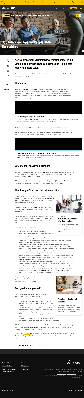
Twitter (7, 60)
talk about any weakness (31, 242)
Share (57, 8)
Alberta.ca (24, 362)
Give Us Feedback (7, 366)
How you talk (29, 246)
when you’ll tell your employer (38, 172)
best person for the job (37, 238)
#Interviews (6, 91)
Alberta (5, 8)
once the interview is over (35, 327)
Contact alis (5, 362)
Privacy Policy (24, 366)
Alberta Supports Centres (9, 369)
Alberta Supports (51, 121)
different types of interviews (30, 207)
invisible (29, 176)
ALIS (13, 8)
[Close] (82, 2)
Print (67, 8)
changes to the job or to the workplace (57, 181)
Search (73, 8)
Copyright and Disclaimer (8, 390)
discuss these (27, 259)
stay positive (27, 333)
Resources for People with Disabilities (37, 15)
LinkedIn (7, 70)
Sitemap (23, 373)
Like (64, 8)
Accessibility (24, 369)
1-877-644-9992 (6, 371)
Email (7, 76)
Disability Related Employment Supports (55, 270)
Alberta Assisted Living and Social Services (66, 374)
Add (60, 8)
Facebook (7, 65)
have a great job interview (30, 89)
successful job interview (30, 119)
